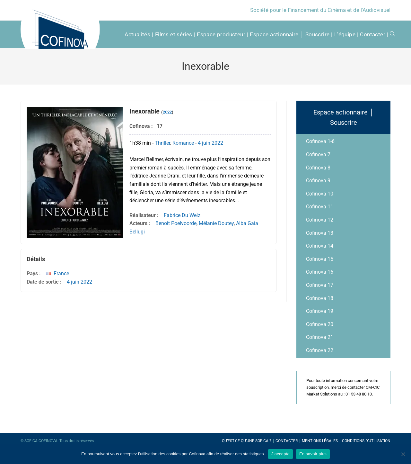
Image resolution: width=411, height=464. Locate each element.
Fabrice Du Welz (182, 215)
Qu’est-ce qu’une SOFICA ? (246, 441)
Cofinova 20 (319, 324)
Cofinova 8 (318, 168)
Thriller (162, 143)
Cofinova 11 (319, 207)
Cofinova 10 (319, 194)
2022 (167, 112)
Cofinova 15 (319, 259)
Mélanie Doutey (216, 223)
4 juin (204, 143)
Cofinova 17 (319, 285)
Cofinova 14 (319, 246)
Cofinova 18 (319, 298)
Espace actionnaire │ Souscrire (343, 117)
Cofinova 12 (319, 220)
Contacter (286, 441)
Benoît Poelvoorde (176, 223)
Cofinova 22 (319, 350)
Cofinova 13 (319, 233)
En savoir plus (313, 453)
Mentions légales (320, 441)
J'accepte (280, 453)
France (61, 273)
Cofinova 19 (319, 311)
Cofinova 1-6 (320, 141)
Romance (183, 143)
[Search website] (390, 34)
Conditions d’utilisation (366, 441)
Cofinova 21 (319, 337)
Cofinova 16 (319, 272)
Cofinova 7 (318, 154)
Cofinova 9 (318, 180)
